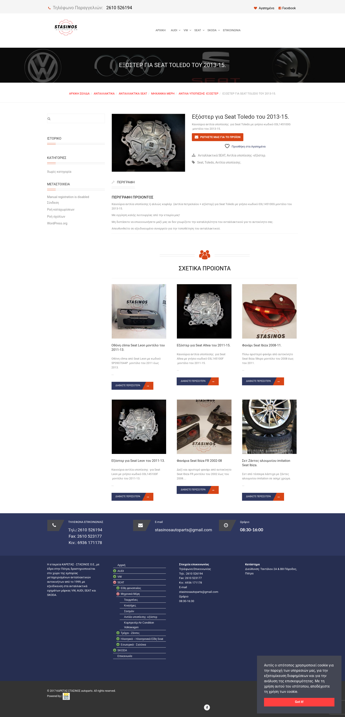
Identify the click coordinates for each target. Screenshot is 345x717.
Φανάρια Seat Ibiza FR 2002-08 (199, 461)
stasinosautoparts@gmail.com (183, 529)
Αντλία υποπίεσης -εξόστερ (198, 93)
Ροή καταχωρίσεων (60, 209)
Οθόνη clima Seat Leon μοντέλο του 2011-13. (138, 347)
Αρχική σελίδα (79, 93)
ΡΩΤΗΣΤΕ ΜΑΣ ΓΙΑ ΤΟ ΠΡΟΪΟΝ (220, 137)
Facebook (287, 8)
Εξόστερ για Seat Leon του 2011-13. (138, 461)
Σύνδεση (53, 202)
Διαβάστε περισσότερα (135, 386)
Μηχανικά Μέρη (162, 93)
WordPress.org (57, 223)
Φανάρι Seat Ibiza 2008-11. (262, 345)
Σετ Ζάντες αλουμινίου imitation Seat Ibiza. (266, 463)
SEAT (197, 30)
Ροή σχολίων (56, 216)
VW (186, 30)
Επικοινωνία (231, 30)
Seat (200, 162)
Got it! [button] (299, 702)
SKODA (212, 30)
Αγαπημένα (264, 8)
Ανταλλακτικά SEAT (133, 93)
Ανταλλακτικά (104, 93)
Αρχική (161, 30)
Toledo (209, 162)
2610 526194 (119, 7)
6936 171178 (89, 542)
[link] (66, 696)
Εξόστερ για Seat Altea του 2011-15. (203, 345)
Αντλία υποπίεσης (227, 162)
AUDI (174, 30)
